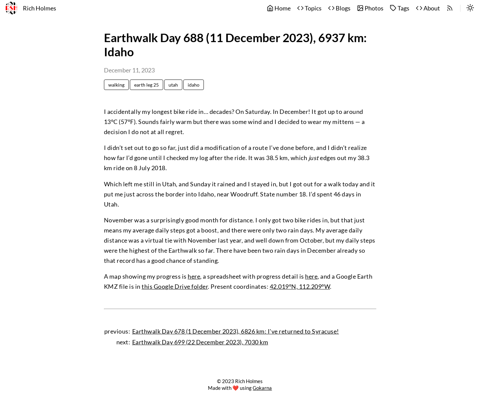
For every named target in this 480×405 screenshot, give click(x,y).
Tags (399, 8)
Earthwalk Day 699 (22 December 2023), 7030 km (200, 342)
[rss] (449, 8)
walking (116, 85)
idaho (193, 85)
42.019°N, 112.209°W (300, 286)
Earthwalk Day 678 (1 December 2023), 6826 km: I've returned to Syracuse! (235, 331)
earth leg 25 (146, 85)
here (194, 276)
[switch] (470, 8)
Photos (370, 8)
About (428, 8)
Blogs (339, 8)
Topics (309, 8)
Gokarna (262, 388)
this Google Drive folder (175, 286)
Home (279, 8)
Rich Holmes (39, 8)
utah (173, 85)
